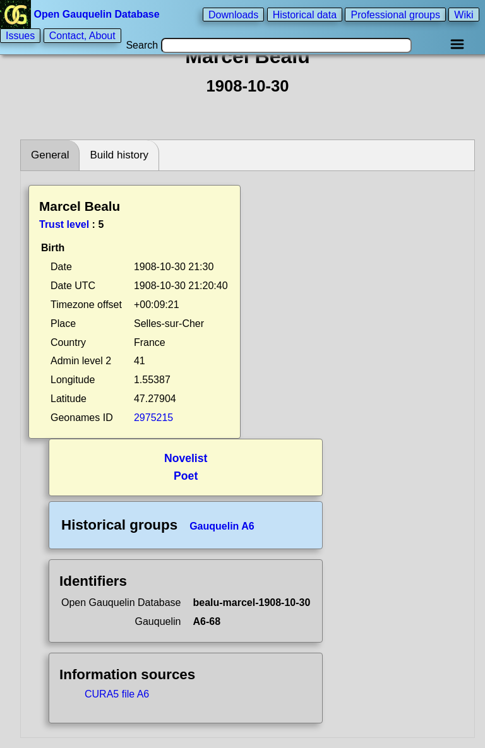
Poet (186, 476)
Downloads (233, 14)
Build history (119, 155)
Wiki (463, 14)
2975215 (153, 417)
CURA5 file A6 (117, 694)
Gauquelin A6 (221, 526)
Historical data (305, 14)
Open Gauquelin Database (81, 14)
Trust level (64, 224)
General (50, 155)
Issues (20, 35)
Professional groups (395, 14)
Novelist (185, 458)
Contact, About (82, 35)
